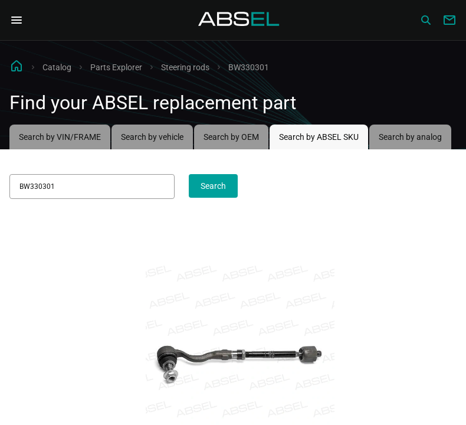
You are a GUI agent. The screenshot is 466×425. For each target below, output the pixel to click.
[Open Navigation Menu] (16, 20)
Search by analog (410, 137)
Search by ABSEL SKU (319, 137)
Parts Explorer (116, 67)
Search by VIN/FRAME (60, 137)
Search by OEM (231, 137)
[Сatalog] (426, 20)
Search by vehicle (152, 137)
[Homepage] (239, 20)
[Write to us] (449, 20)
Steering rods (185, 67)
